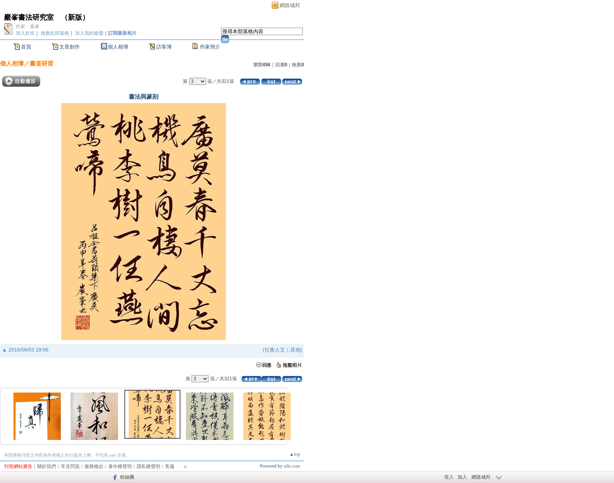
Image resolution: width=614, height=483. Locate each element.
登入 (449, 477)
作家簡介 (210, 47)
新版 (75, 17)
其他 (295, 350)
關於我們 (46, 466)
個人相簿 (118, 47)
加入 (462, 477)
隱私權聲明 (148, 466)
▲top (294, 454)
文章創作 (69, 47)
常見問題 (70, 466)
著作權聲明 (120, 466)
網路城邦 (290, 5)
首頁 (26, 47)
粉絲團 (127, 477)
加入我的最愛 (89, 33)
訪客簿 (164, 47)
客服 (170, 466)
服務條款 (93, 466)
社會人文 (275, 350)
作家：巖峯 (27, 26)
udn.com (292, 466)
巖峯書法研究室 (29, 17)
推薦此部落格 (55, 33)
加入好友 (25, 33)
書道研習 (41, 63)
